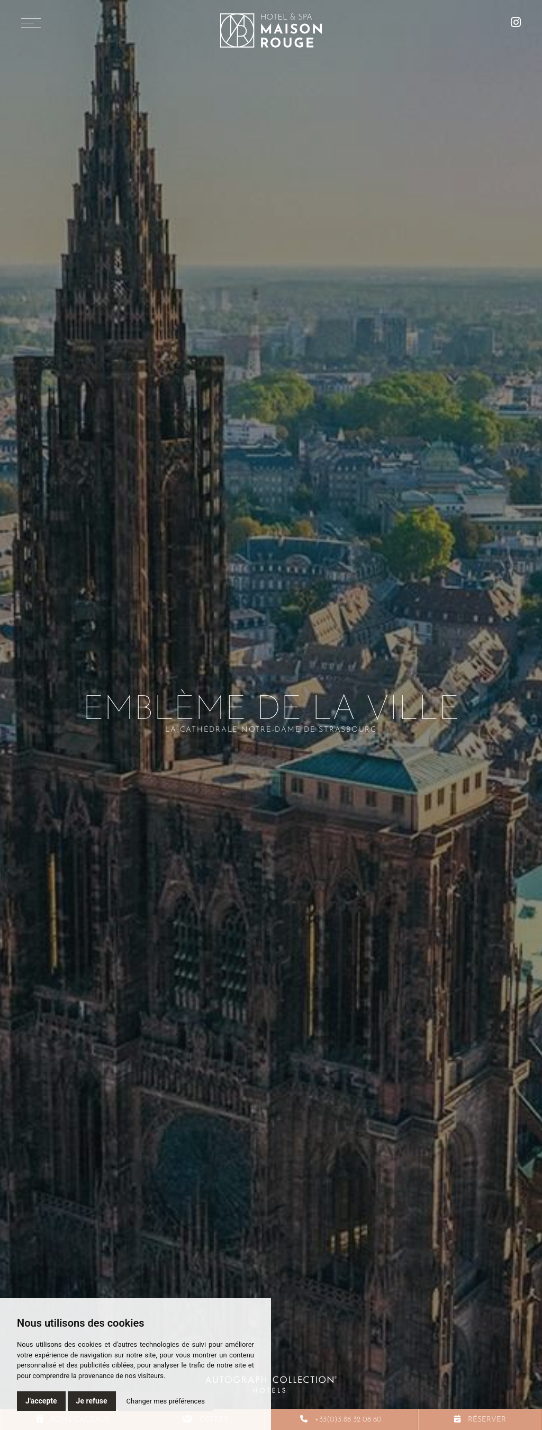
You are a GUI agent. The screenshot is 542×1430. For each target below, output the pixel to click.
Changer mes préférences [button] (166, 1401)
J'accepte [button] (41, 1401)
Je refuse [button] (91, 1401)
